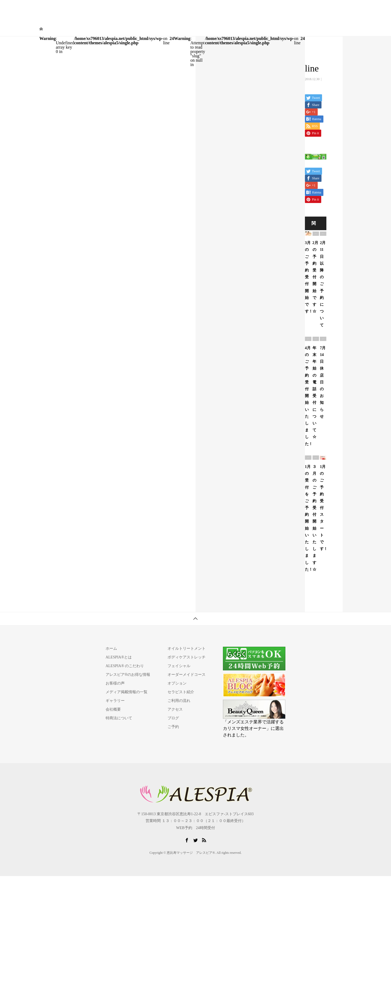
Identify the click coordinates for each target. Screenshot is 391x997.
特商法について (119, 718)
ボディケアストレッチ (187, 657)
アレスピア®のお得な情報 (128, 675)
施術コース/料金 (206, 9)
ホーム (111, 648)
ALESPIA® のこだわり (125, 666)
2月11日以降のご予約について (323, 284)
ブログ (173, 718)
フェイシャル (179, 666)
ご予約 (340, 9)
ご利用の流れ (269, 9)
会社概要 (113, 709)
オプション (177, 683)
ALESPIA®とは (174, 9)
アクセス (293, 9)
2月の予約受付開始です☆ (315, 277)
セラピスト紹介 (239, 9)
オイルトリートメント (187, 648)
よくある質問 (318, 9)
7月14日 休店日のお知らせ (323, 382)
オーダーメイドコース (187, 675)
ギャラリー (115, 701)
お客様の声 (115, 683)
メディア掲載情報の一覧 (126, 692)
